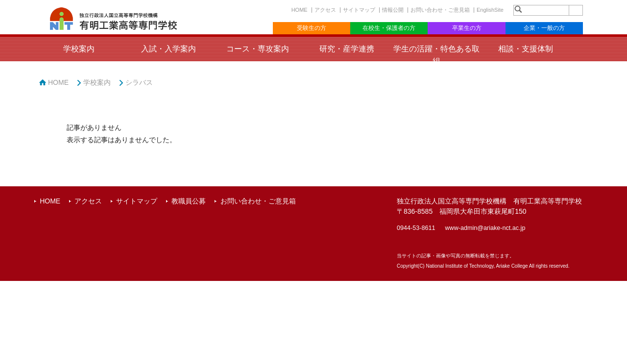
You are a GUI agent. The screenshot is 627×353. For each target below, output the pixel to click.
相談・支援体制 (525, 49)
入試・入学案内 (168, 49)
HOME (299, 10)
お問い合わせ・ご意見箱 (440, 10)
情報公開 (393, 10)
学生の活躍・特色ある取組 (436, 55)
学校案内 (79, 49)
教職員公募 (188, 201)
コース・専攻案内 (257, 49)
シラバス (139, 82)
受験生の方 (311, 28)
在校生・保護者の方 (388, 28)
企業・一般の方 (544, 28)
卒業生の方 (467, 28)
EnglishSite (490, 10)
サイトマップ (359, 10)
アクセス (325, 10)
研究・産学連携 (346, 49)
